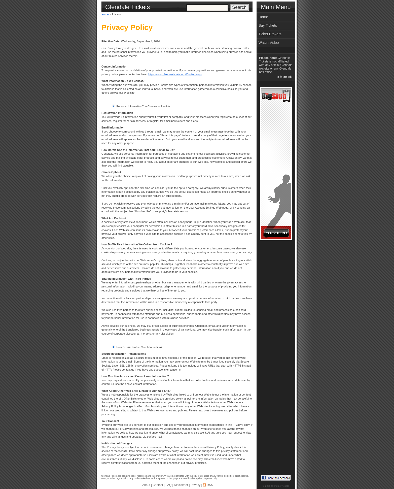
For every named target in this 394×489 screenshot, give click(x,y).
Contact (158, 485)
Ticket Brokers (270, 34)
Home (105, 14)
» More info (285, 77)
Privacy (195, 485)
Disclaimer (181, 485)
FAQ (168, 485)
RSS (210, 485)
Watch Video (269, 43)
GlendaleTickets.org (111, 476)
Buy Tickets (268, 25)
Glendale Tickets (280, 485)
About (146, 485)
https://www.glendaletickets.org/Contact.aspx (175, 74)
